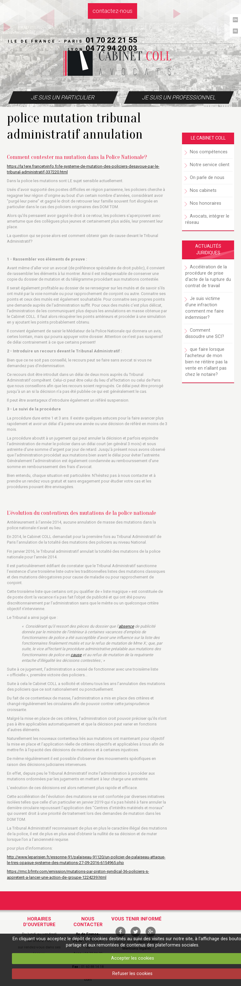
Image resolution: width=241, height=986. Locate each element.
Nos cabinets (203, 190)
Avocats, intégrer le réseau (207, 219)
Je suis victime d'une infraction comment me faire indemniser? (204, 308)
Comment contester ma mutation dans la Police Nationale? (77, 157)
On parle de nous (207, 177)
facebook (120, 932)
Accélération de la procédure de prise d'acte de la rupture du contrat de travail (208, 276)
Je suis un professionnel (178, 97)
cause (76, 654)
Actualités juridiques (208, 250)
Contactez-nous (112, 11)
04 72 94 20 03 (111, 48)
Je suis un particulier (62, 97)
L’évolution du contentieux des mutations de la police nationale (81, 512)
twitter (136, 932)
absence (126, 626)
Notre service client (209, 164)
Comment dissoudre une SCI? (204, 333)
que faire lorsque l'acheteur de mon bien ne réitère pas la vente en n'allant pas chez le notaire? (206, 362)
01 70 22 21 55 (111, 40)
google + (151, 932)
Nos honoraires (205, 203)
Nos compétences (209, 152)
